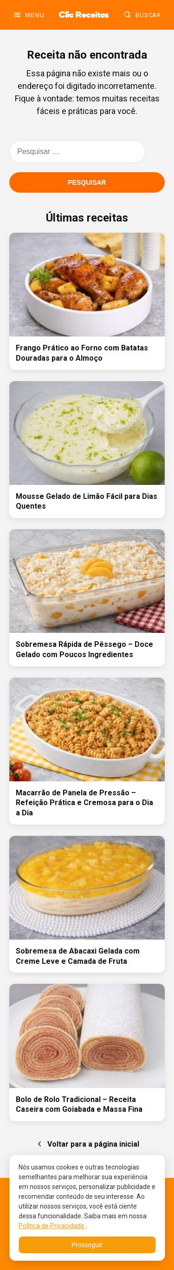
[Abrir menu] (28, 15)
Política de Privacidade (52, 1226)
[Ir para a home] (84, 14)
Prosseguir (87, 1245)
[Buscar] (142, 15)
